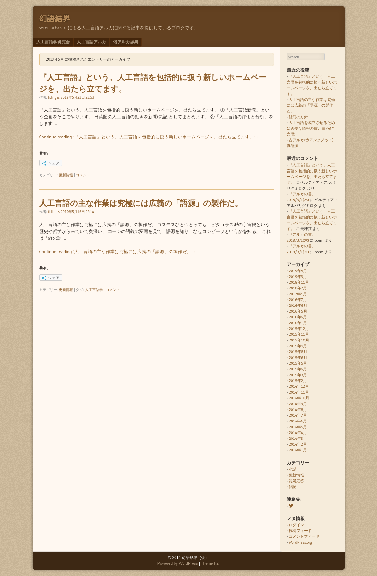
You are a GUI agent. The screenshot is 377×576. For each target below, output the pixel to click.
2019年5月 (298, 270)
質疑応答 (296, 480)
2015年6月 (298, 357)
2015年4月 (298, 369)
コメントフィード (304, 536)
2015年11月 (299, 334)
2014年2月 (298, 444)
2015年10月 (299, 340)
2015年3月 (298, 374)
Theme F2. (210, 563)
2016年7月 (298, 299)
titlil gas (54, 97)
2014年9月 (298, 403)
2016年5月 (298, 311)
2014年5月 (298, 426)
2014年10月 (299, 397)
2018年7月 (298, 288)
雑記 (292, 486)
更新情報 (66, 175)
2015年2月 (298, 380)
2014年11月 (299, 392)
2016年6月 (298, 305)
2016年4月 (298, 317)
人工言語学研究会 (53, 41)
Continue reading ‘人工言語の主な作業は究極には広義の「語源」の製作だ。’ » (117, 251)
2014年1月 (298, 450)
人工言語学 (94, 290)
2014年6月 (298, 421)
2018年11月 (299, 282)
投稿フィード (300, 530)
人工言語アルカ (91, 41)
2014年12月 (299, 386)
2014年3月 (298, 438)
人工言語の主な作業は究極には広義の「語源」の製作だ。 (140, 203)
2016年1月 (298, 322)
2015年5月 (298, 363)
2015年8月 (298, 351)
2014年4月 (298, 432)
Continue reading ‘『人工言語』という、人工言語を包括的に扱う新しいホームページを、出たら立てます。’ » (149, 137)
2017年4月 (298, 293)
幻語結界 (54, 18)
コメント (83, 175)
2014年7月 (298, 415)
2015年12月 (299, 328)
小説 (292, 469)
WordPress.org (300, 542)
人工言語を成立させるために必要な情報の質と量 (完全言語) (311, 128)
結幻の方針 (298, 116)
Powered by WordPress (177, 563)
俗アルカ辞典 (125, 41)
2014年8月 (298, 409)
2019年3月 (298, 276)
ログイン (296, 524)
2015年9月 (298, 345)
